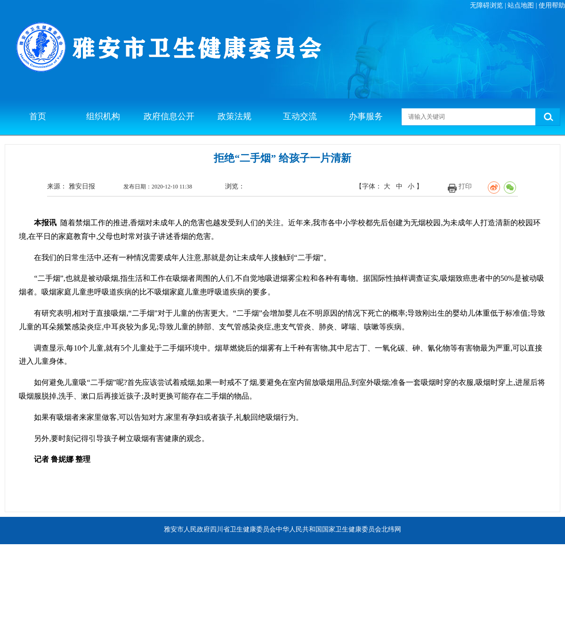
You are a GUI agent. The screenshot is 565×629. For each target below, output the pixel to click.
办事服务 (366, 116)
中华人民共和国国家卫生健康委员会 (328, 529)
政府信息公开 (169, 116)
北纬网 (391, 529)
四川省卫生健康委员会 (243, 529)
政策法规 (234, 116)
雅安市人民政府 (187, 529)
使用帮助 (552, 5)
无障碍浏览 (486, 5)
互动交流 (300, 116)
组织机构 (103, 116)
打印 (465, 186)
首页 (37, 116)
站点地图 (521, 5)
